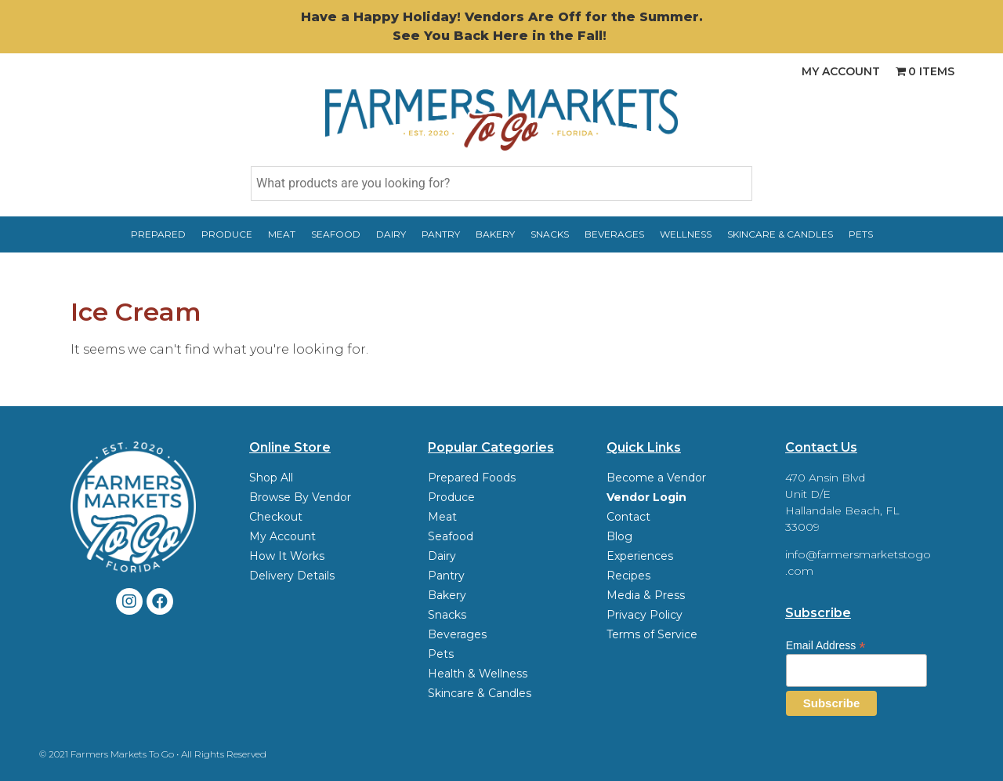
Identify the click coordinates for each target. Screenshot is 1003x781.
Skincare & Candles (780, 234)
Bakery (495, 234)
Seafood (335, 234)
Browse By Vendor (300, 497)
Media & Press (646, 595)
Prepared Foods (472, 477)
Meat (281, 234)
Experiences (640, 556)
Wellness (686, 234)
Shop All (271, 477)
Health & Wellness (477, 674)
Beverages (614, 234)
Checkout (275, 517)
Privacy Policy (645, 615)
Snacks (549, 234)
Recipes (628, 575)
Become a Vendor (656, 477)
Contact (628, 517)
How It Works (286, 556)
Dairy (391, 234)
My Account (841, 71)
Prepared (158, 234)
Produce (226, 234)
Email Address (826, 645)
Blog (619, 536)
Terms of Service (652, 634)
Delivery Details (292, 575)
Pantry (441, 234)
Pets (861, 234)
